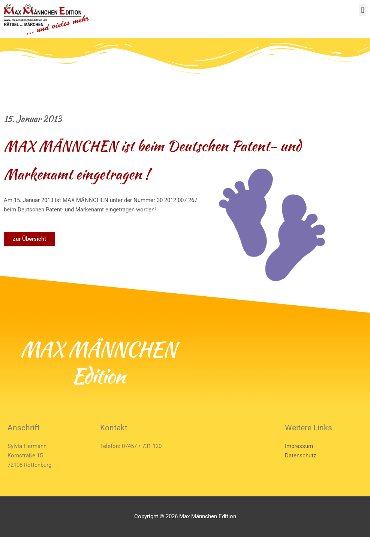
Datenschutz (300, 455)
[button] (362, 10)
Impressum (299, 446)
